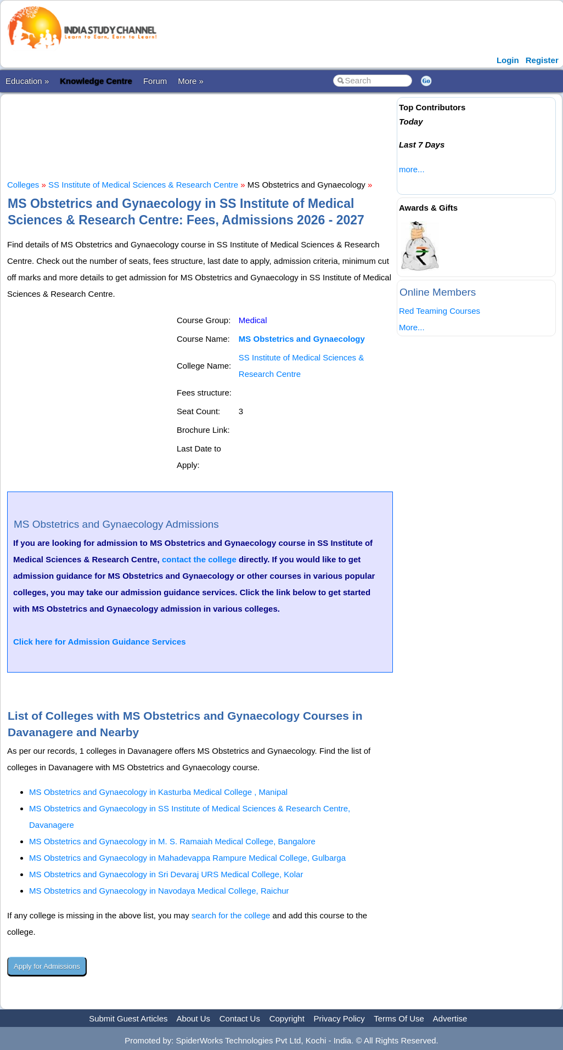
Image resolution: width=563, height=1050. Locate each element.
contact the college (199, 559)
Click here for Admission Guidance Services (99, 641)
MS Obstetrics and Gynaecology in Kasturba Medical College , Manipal (158, 792)
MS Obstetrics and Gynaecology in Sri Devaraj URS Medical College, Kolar (166, 874)
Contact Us (239, 1018)
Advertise (450, 1018)
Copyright (287, 1018)
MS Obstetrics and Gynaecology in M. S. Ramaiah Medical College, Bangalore (172, 841)
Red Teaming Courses (439, 310)
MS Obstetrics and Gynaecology (302, 338)
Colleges (23, 184)
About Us (193, 1018)
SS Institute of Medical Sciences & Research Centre (143, 184)
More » (191, 81)
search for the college (231, 915)
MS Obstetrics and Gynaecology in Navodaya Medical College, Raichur (159, 890)
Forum (155, 81)
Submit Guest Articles (128, 1018)
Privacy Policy (339, 1018)
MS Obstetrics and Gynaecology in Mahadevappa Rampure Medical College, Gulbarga (187, 857)
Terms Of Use (399, 1018)
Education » (27, 81)
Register (542, 60)
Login (508, 60)
